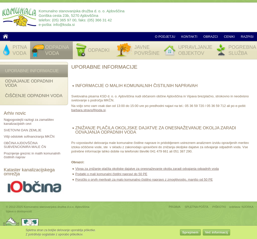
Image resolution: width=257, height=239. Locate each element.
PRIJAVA (174, 206)
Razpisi (247, 36)
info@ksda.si (64, 24)
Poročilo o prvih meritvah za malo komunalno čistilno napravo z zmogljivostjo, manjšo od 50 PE (144, 179)
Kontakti (189, 36)
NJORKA (247, 206)
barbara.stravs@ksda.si (88, 110)
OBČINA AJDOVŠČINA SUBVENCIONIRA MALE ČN (25, 145)
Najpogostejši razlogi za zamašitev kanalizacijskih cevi (29, 122)
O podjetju (165, 36)
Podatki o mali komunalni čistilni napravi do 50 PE (111, 174)
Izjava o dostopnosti (19, 211)
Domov (5, 36)
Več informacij (216, 233)
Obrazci (210, 36)
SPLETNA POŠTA (196, 206)
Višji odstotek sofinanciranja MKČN (29, 136)
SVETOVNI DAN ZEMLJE (22, 130)
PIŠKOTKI (219, 206)
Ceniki (229, 36)
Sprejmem (190, 233)
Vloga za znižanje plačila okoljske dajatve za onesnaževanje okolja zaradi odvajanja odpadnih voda (147, 169)
